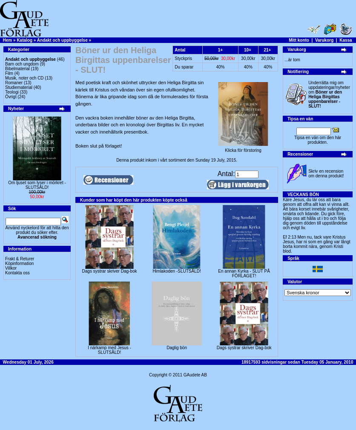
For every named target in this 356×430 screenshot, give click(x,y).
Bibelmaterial (17, 68)
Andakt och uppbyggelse (62, 40)
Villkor (11, 268)
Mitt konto (299, 40)
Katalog (24, 40)
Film (9, 73)
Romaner (14, 82)
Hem (7, 40)
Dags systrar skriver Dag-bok (109, 271)
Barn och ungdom (22, 64)
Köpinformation (19, 263)
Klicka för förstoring (243, 148)
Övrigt (11, 96)
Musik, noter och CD (24, 78)
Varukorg (324, 40)
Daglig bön (177, 347)
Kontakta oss (17, 273)
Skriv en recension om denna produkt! (326, 173)
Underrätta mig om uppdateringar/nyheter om (329, 94)
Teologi (12, 92)
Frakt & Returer (19, 258)
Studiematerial (18, 87)
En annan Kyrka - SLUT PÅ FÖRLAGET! (244, 273)
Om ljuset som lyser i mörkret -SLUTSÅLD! (37, 185)
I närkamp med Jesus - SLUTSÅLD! (109, 350)
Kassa (345, 40)
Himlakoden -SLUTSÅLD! (176, 271)
